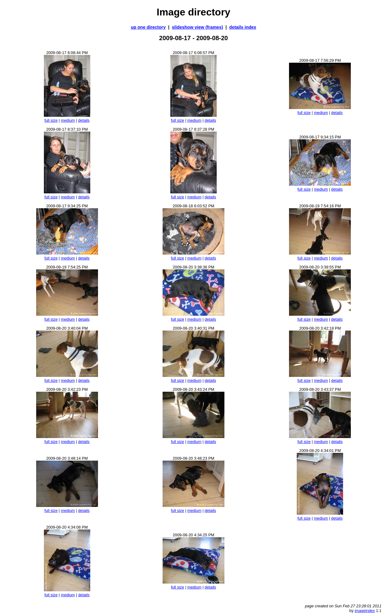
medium (68, 120)
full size (51, 120)
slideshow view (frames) (197, 27)
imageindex (365, 610)
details (84, 120)
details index (242, 27)
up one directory (148, 27)
